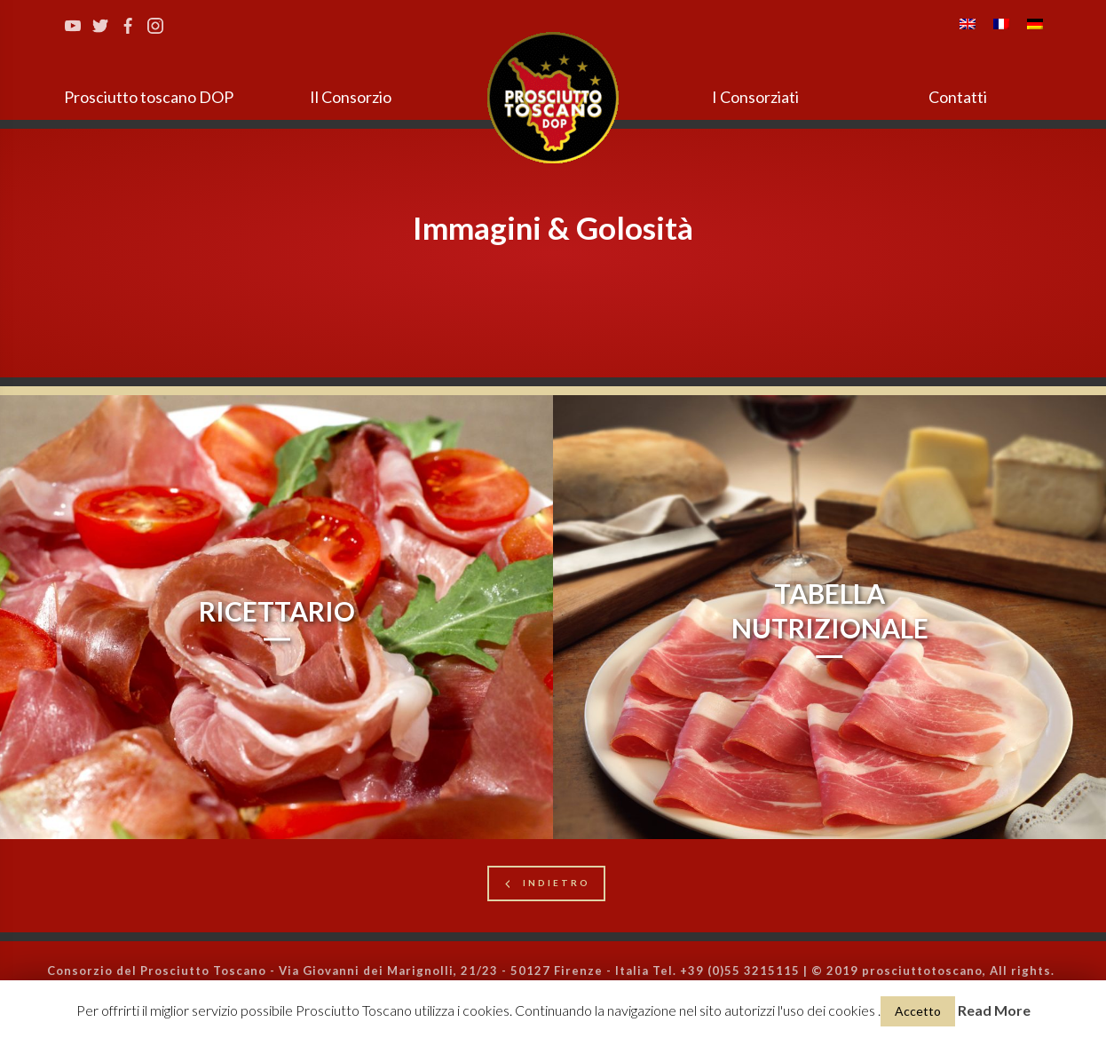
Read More (994, 1010)
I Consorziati (755, 97)
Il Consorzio (350, 97)
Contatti (957, 97)
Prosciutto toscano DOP (148, 97)
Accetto (918, 1010)
